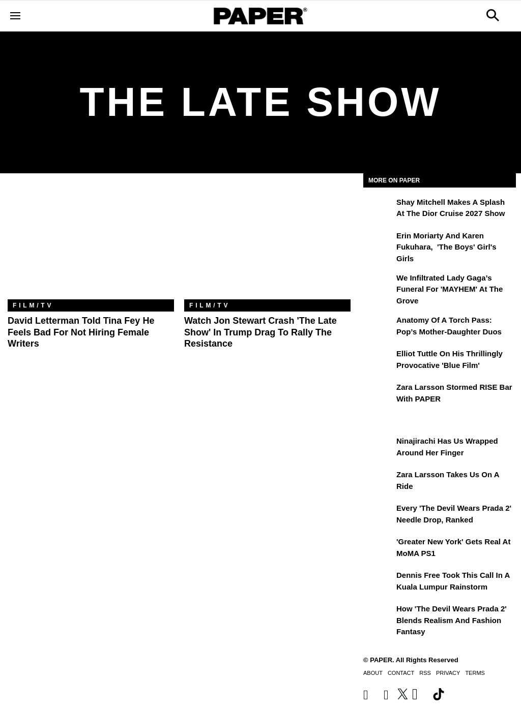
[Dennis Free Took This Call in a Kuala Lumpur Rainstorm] (378, 582)
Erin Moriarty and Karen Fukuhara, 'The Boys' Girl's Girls (446, 247)
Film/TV (33, 305)
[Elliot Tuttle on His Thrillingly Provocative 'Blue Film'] (378, 361)
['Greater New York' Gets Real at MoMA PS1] (378, 549)
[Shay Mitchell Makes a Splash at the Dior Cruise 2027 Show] (378, 209)
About (373, 673)
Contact (401, 673)
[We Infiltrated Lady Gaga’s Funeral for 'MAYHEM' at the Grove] (378, 285)
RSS (425, 673)
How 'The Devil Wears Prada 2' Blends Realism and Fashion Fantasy (451, 620)
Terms (475, 673)
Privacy (448, 673)
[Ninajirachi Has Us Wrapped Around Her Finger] (378, 448)
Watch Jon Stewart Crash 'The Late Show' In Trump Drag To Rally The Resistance (260, 332)
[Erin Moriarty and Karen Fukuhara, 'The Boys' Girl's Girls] (378, 243)
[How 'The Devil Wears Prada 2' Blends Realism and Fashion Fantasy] (378, 616)
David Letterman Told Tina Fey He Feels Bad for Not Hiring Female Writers (81, 332)
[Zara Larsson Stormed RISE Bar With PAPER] (378, 394)
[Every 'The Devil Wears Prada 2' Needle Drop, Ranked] (378, 515)
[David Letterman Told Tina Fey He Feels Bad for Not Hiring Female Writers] (91, 244)
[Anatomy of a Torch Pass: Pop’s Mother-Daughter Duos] (378, 327)
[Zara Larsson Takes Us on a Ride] (378, 481)
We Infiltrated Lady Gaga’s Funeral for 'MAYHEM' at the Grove (449, 289)
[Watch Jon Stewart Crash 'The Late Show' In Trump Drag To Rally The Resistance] (267, 244)
